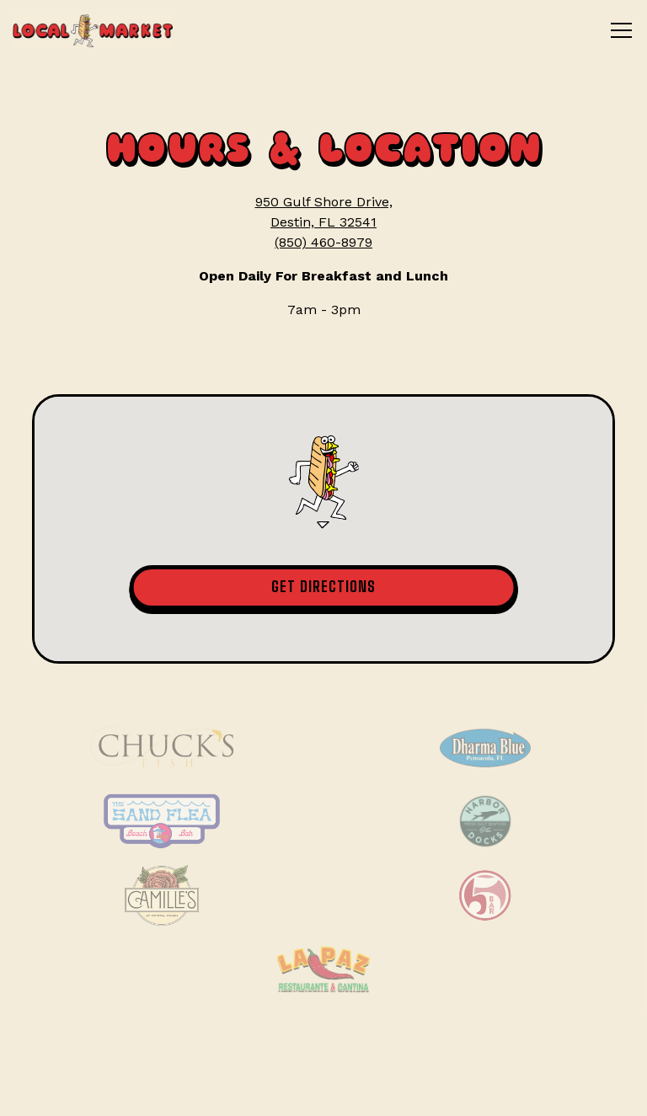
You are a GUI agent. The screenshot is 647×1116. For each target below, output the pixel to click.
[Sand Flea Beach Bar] (161, 821)
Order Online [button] (323, 1038)
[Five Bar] (485, 895)
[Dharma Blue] (485, 747)
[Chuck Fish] (161, 747)
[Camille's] (161, 895)
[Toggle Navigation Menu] (621, 30)
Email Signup (324, 1090)
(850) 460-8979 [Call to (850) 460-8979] (323, 242)
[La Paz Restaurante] (323, 969)
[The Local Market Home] (93, 30)
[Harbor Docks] (485, 821)
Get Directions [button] (323, 586)
